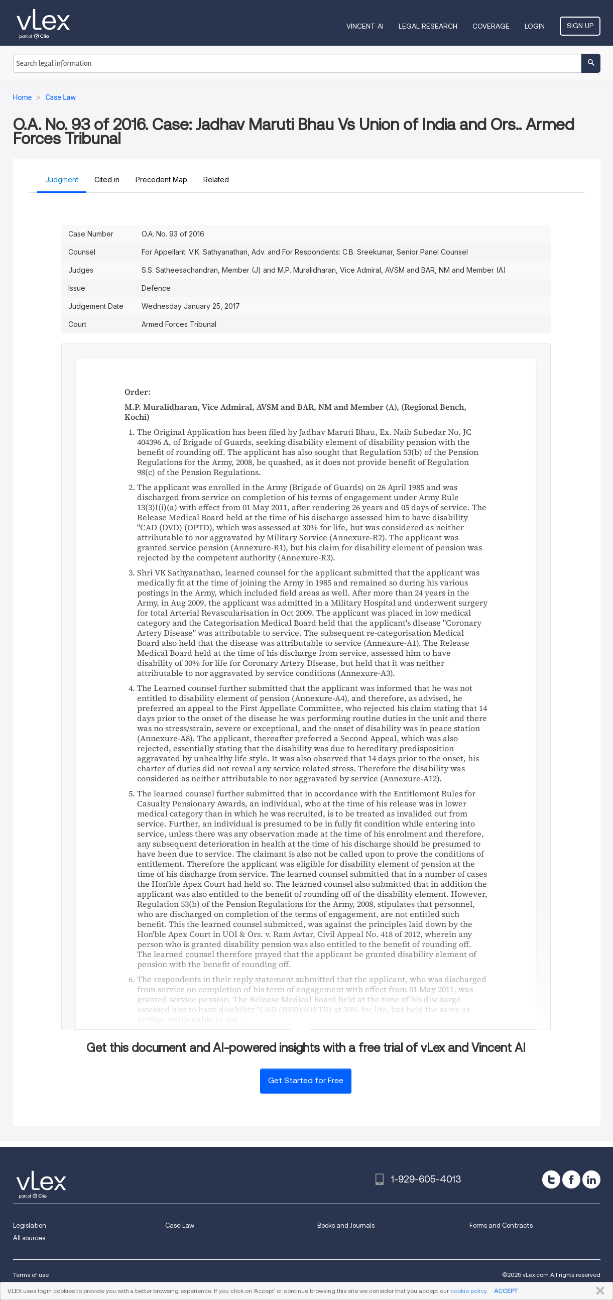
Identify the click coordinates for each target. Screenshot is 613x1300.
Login (535, 26)
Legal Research (428, 26)
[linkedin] (591, 1179)
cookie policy (468, 1290)
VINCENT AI (365, 26)
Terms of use (31, 1274)
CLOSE (598, 1291)
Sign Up (580, 26)
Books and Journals (346, 1225)
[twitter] (551, 1179)
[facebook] (571, 1179)
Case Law (179, 1225)
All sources (29, 1238)
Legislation (29, 1225)
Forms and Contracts (501, 1225)
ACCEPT (506, 1290)
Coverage (491, 26)
